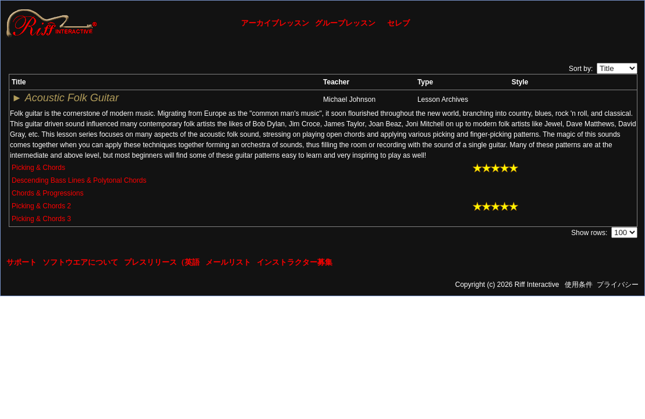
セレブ (398, 23)
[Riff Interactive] (52, 23)
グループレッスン (345, 23)
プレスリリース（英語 (162, 262)
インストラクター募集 (294, 262)
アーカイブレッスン (275, 23)
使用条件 (579, 284)
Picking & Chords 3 (41, 219)
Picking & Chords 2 (41, 206)
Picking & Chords (38, 168)
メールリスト (228, 262)
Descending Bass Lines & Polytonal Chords (79, 180)
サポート (21, 262)
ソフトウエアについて (80, 262)
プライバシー (618, 284)
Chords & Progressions (47, 193)
